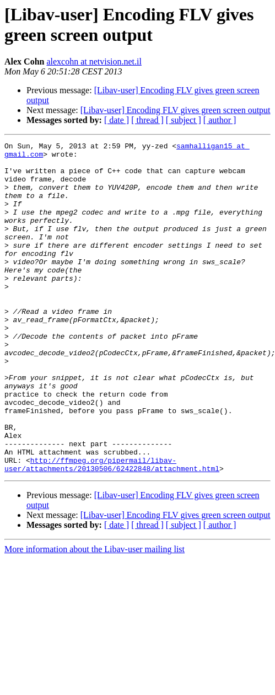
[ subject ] (183, 120)
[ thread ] (147, 120)
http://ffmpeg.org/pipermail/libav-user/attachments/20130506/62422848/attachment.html (111, 529)
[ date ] (116, 120)
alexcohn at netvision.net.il (93, 61)
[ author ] (219, 120)
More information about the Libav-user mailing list (94, 615)
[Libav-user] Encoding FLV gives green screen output (175, 110)
